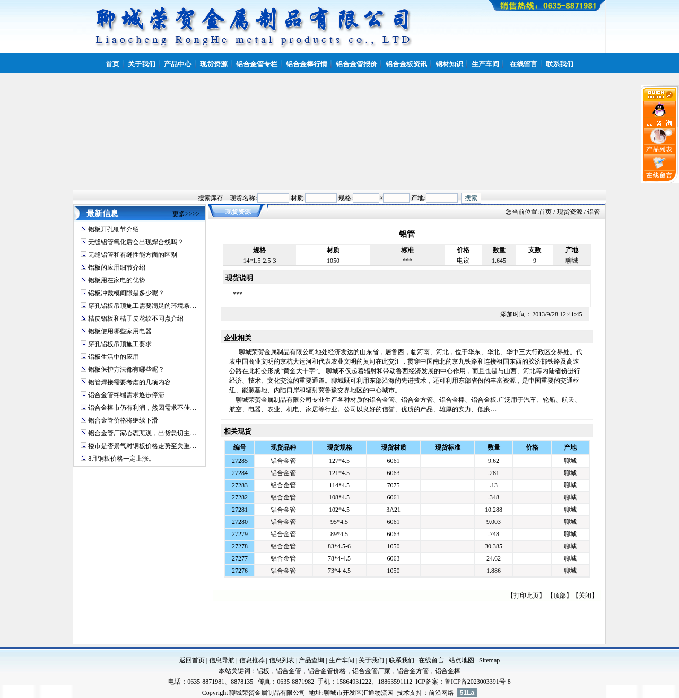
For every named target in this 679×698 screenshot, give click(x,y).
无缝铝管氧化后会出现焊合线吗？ (136, 242)
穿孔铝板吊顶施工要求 (120, 344)
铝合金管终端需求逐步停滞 (126, 395)
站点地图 (461, 660)
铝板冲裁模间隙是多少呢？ (126, 293)
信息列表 (281, 660)
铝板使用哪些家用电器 (120, 331)
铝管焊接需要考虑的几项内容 (129, 382)
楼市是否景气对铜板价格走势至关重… (142, 446)
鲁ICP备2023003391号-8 (478, 681)
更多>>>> (185, 214)
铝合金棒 (447, 671)
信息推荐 (252, 660)
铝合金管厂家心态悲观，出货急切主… (142, 433)
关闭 (585, 595)
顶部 (559, 595)
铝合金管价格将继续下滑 (123, 420)
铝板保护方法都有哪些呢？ (126, 369)
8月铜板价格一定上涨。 (121, 458)
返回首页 (192, 660)
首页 (545, 212)
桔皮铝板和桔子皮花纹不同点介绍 (136, 318)
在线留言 (431, 660)
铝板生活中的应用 (113, 356)
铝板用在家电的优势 (116, 280)
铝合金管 (283, 460)
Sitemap (489, 660)
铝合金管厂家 (371, 671)
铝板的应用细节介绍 (116, 267)
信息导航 (221, 660)
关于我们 (371, 660)
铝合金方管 (413, 671)
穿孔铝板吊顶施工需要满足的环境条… (142, 305)
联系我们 (401, 660)
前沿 (435, 692)
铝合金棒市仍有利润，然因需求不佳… (142, 407)
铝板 (263, 671)
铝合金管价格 (327, 671)
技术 (403, 692)
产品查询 (311, 660)
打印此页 (526, 595)
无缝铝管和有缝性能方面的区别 (132, 254)
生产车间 (341, 660)
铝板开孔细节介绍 (113, 229)
